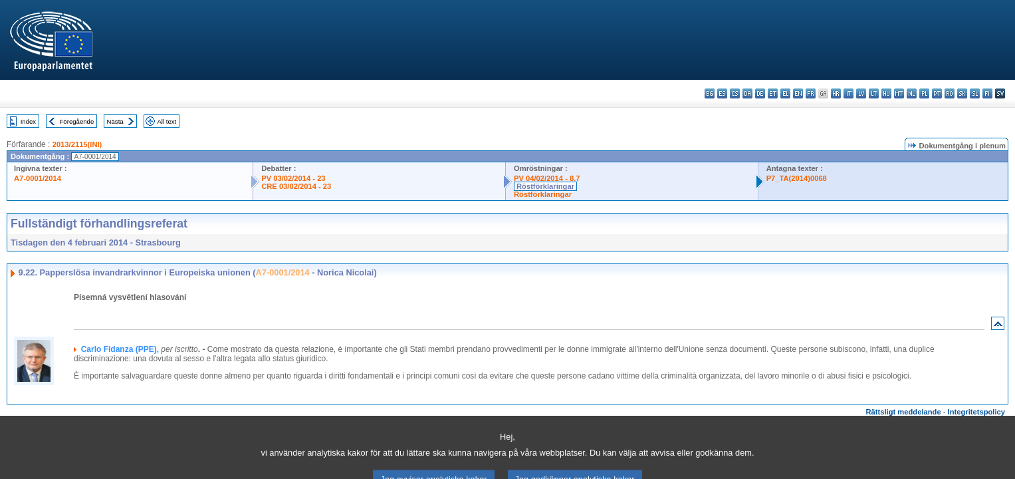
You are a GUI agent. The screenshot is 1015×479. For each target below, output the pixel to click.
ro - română (950, 93)
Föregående (77, 121)
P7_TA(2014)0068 (796, 178)
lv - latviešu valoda (861, 93)
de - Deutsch (760, 93)
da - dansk (747, 93)
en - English (798, 93)
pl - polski (924, 93)
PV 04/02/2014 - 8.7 (547, 178)
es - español (722, 93)
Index (28, 121)
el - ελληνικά (785, 93)
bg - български (710, 93)
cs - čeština (735, 93)
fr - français (811, 93)
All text (166, 121)
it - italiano (848, 93)
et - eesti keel (773, 93)
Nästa (115, 121)
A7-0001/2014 (37, 178)
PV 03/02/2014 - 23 (293, 178)
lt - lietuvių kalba (874, 93)
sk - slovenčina (962, 93)
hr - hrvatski (836, 93)
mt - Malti (899, 93)
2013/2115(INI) (77, 144)
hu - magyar (886, 93)
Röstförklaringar (545, 186)
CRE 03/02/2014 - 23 (296, 186)
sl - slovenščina (975, 93)
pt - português (937, 93)
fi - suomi (987, 93)
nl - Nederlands (912, 93)
